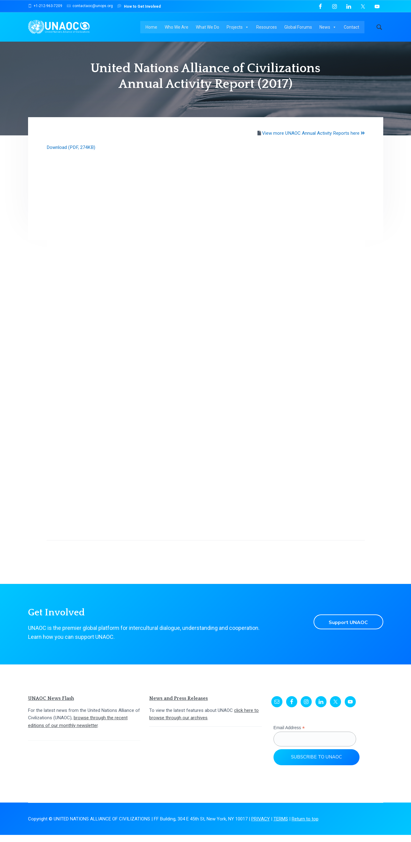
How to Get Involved (139, 6)
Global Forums (300, 27)
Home (153, 27)
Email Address (289, 735)
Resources (268, 27)
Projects (239, 28)
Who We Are (178, 27)
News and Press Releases (178, 705)
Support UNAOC (347, 629)
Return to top (305, 826)
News (329, 28)
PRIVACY (260, 826)
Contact (353, 27)
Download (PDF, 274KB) (72, 154)
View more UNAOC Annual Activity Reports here (313, 140)
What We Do (209, 27)
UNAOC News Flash (51, 705)
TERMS (280, 826)
